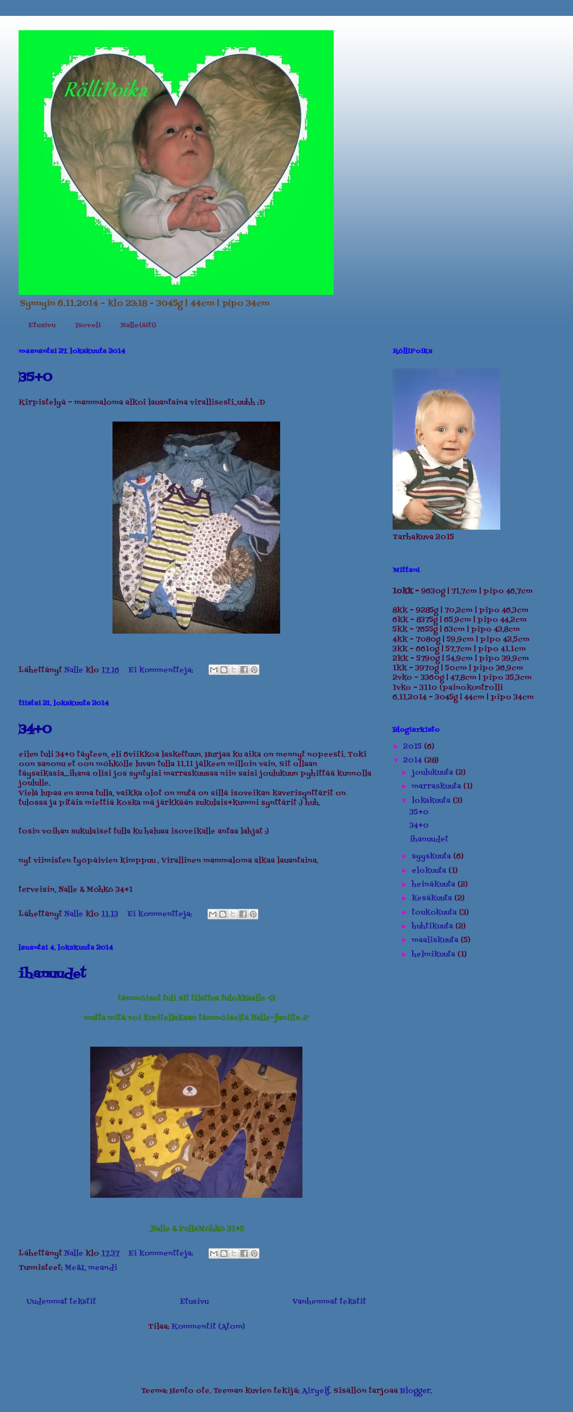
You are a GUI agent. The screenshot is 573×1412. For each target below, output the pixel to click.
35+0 (35, 378)
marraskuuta (437, 787)
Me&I (74, 1268)
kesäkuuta (433, 898)
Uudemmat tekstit (61, 1302)
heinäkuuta (434, 885)
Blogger (415, 1391)
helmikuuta (434, 955)
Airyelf (315, 1391)
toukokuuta (435, 913)
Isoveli (88, 325)
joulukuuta (433, 773)
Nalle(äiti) (138, 325)
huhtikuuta (433, 927)
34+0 (35, 730)
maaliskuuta (436, 940)
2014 (413, 761)
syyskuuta (432, 857)
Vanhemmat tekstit (329, 1302)
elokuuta (430, 871)
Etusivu (42, 325)
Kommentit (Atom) (208, 1327)
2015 (413, 747)
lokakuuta (432, 801)
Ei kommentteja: (161, 670)
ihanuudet (52, 974)
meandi (102, 1268)
